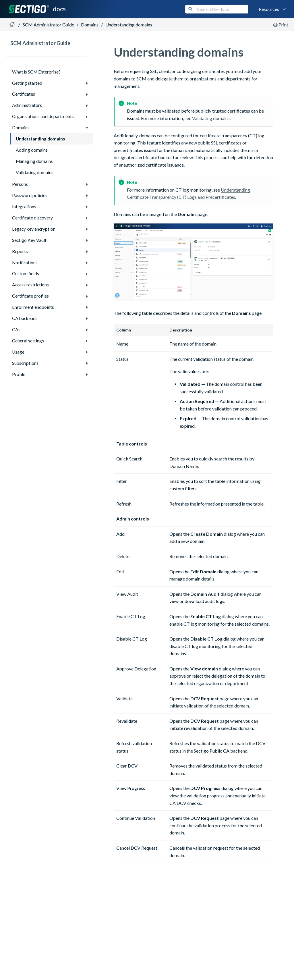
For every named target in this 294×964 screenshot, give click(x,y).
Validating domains (34, 172)
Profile (18, 374)
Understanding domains (128, 24)
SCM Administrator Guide (48, 24)
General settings (28, 340)
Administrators (27, 105)
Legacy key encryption (33, 229)
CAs (16, 329)
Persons (20, 184)
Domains (21, 127)
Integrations (24, 206)
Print (283, 24)
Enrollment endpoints (33, 307)
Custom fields (25, 273)
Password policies (29, 195)
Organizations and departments (43, 116)
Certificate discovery (32, 217)
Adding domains (32, 150)
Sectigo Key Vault (29, 240)
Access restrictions (30, 284)
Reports (20, 251)
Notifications (25, 262)
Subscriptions (25, 363)
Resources (269, 9)
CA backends (25, 318)
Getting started (27, 83)
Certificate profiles (30, 295)
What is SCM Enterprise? (36, 71)
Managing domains (34, 161)
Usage (18, 351)
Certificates (23, 94)
